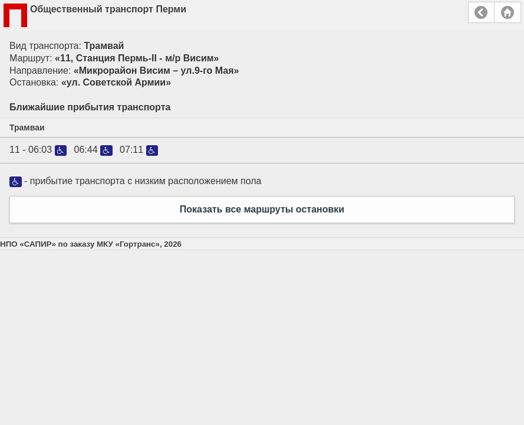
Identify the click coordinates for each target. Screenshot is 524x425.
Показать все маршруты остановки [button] (262, 209)
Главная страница (507, 12)
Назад (481, 12)
